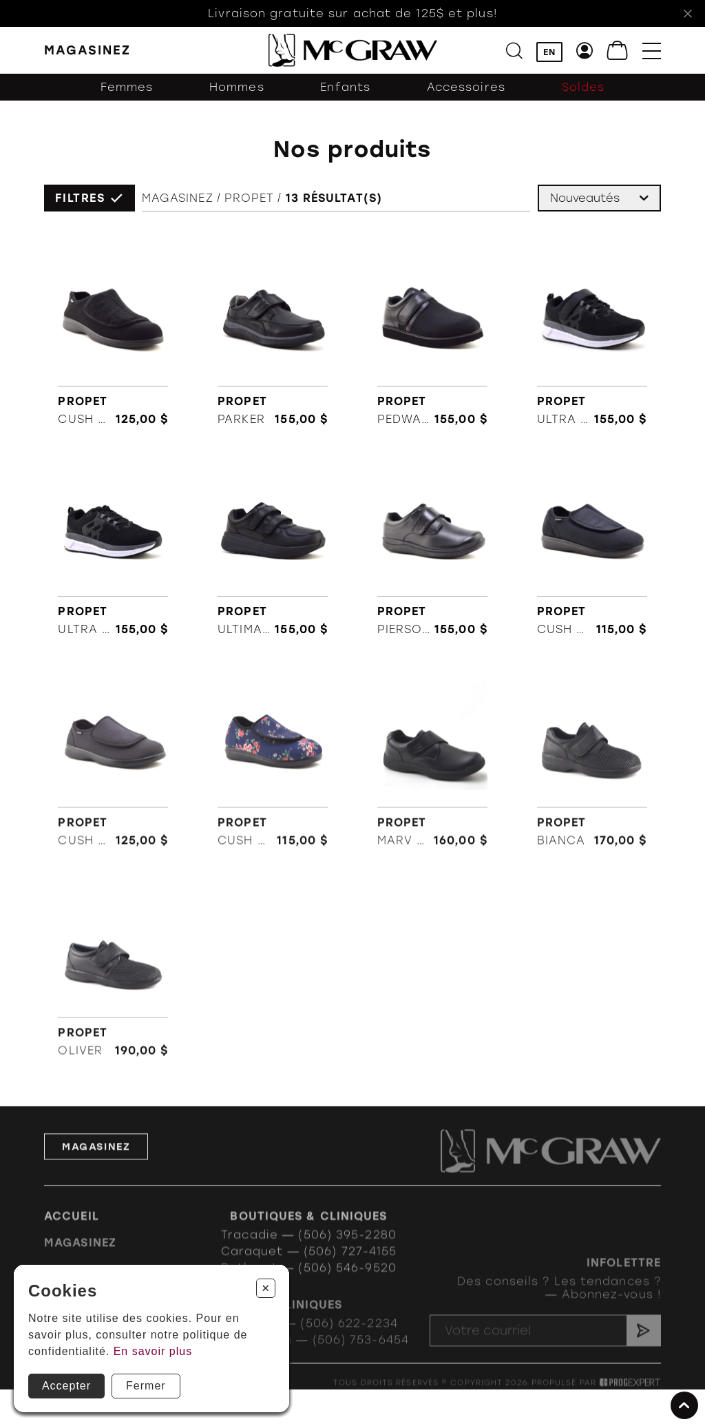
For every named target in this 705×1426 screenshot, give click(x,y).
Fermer (146, 1386)
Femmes (127, 87)
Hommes (236, 87)
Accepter (66, 1386)
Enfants (345, 87)
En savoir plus (153, 1351)
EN (549, 52)
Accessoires (466, 87)
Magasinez (177, 198)
